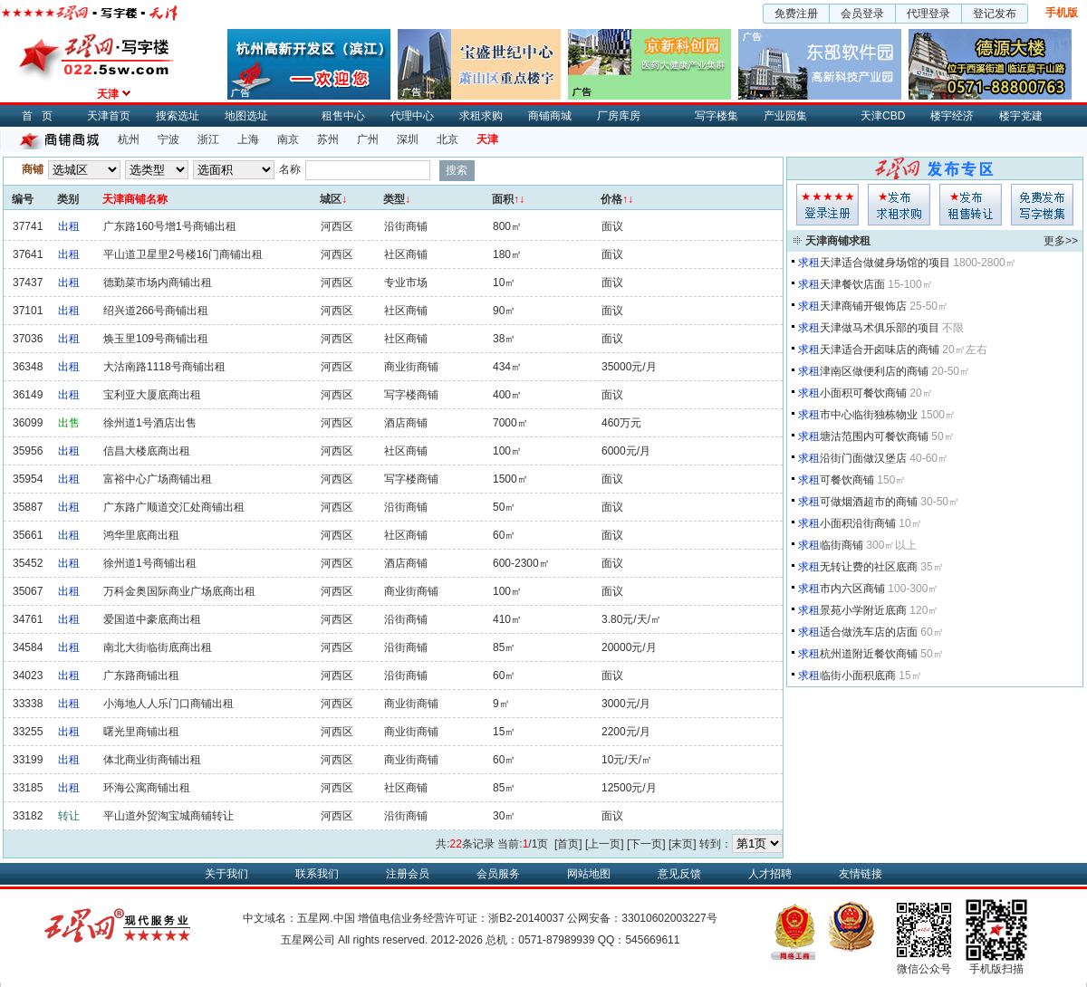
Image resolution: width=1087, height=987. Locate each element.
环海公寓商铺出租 (146, 787)
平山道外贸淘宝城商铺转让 (168, 816)
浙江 (208, 139)
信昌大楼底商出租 (146, 451)
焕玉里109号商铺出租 (155, 338)
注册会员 (407, 873)
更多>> (1061, 241)
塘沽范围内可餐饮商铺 (874, 436)
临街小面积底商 (858, 675)
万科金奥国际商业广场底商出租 (179, 591)
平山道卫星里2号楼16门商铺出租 (183, 254)
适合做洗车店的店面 (869, 632)
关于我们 (226, 873)
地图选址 (246, 116)
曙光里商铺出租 (141, 731)
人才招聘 (770, 873)
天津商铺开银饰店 (863, 306)
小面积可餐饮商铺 (863, 393)
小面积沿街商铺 (858, 523)
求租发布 (899, 204)
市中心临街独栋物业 (869, 414)
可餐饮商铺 (847, 480)
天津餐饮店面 (852, 284)
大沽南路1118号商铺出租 (164, 366)
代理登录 (928, 13)
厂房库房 (618, 116)
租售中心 (343, 116)
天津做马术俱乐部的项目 (879, 327)
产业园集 (785, 116)
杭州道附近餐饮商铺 (869, 653)
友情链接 (860, 873)
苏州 (328, 139)
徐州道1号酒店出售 (150, 423)
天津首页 (108, 116)
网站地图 (589, 873)
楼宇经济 (952, 116)
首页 (42, 116)
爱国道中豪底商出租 (152, 619)
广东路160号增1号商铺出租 (169, 226)
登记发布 (994, 13)
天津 (487, 139)
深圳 (407, 139)
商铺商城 (550, 116)
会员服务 (498, 873)
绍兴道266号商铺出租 (155, 310)
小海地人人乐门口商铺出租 (168, 703)
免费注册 (796, 13)
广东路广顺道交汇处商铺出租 (174, 507)
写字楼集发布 (1042, 204)
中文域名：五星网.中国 (298, 918)
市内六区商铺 (852, 588)
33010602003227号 (669, 918)
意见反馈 (679, 873)
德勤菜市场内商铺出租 (157, 282)
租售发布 (970, 204)
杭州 (128, 139)
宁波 (168, 139)
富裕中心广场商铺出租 (157, 479)
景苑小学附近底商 (863, 610)
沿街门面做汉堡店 (863, 458)
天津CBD (883, 116)
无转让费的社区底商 (869, 567)
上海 (248, 139)
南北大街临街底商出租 (157, 647)
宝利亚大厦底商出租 (152, 394)
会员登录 (862, 13)
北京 (447, 139)
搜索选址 (177, 116)
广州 (368, 139)
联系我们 (317, 873)
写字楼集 (716, 116)
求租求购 (481, 116)
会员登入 (827, 204)
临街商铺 (841, 545)
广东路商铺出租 (141, 675)
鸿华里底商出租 (141, 535)
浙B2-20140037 (526, 918)
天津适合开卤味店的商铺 (879, 349)
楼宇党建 (1021, 116)
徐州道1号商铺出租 (150, 563)
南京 (288, 139)
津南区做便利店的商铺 (874, 371)
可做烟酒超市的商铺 (869, 501)
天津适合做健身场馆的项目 (885, 262)
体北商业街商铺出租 (152, 759)
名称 (290, 169)
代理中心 (412, 116)
